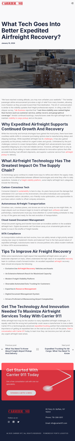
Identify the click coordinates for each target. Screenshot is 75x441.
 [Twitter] (18, 426)
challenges (48, 143)
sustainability (23, 195)
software (56, 214)
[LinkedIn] (13, 426)
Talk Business (19, 114)
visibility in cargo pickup (18, 122)
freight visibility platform (31, 184)
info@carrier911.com (59, 428)
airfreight (58, 266)
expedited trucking (42, 330)
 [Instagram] (9, 426)
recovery (69, 263)
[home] (12, 3)
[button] (50, 3)
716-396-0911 (57, 422)
